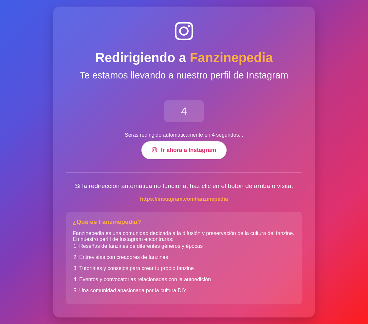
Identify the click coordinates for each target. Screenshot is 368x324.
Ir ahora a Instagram (184, 150)
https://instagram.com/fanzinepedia (184, 199)
